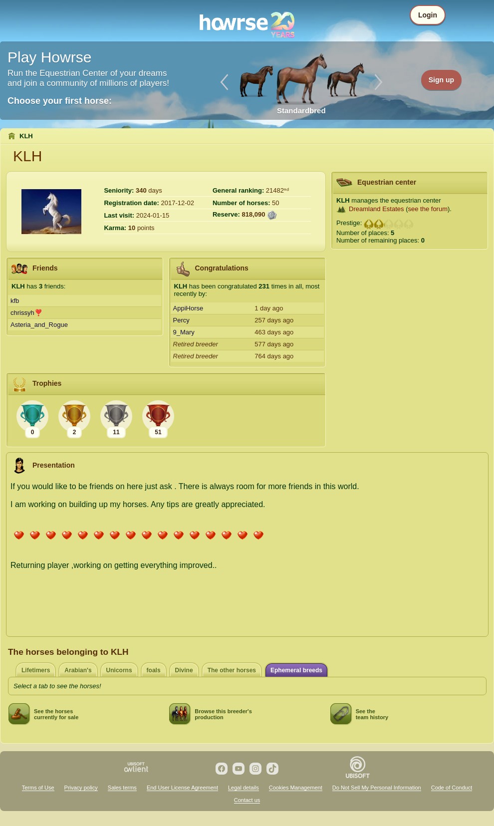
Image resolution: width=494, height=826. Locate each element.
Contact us (247, 800)
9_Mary (184, 332)
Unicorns (119, 670)
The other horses (232, 670)
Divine (184, 670)
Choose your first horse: (59, 101)
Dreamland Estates (376, 209)
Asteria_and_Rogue (39, 324)
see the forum (428, 209)
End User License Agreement (182, 788)
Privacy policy (81, 788)
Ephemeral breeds (296, 670)
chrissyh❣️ (26, 312)
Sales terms (122, 788)
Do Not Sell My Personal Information (376, 788)
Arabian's (77, 670)
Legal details (243, 788)
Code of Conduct (452, 788)
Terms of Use (38, 788)
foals (154, 670)
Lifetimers (35, 670)
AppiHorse (188, 308)
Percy (181, 320)
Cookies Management (295, 788)
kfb (14, 300)
